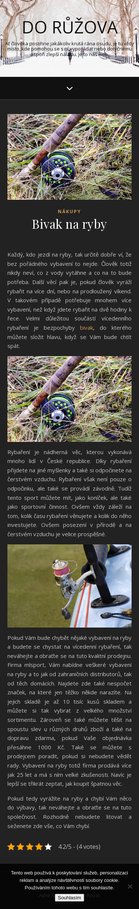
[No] (129, 886)
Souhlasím (69, 897)
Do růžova (70, 27)
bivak (86, 327)
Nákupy (69, 211)
